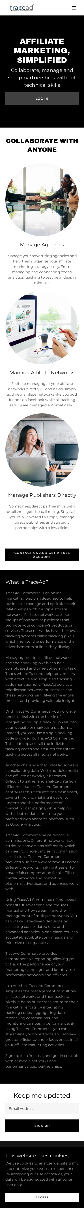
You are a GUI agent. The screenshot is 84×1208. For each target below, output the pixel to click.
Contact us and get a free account (42, 555)
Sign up (42, 1126)
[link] (22, 8)
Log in (42, 99)
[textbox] (42, 1108)
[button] (74, 7)
